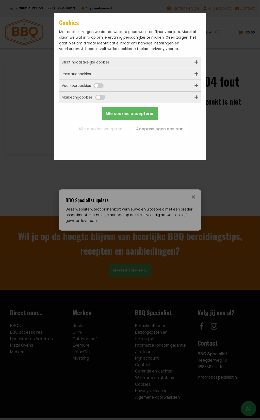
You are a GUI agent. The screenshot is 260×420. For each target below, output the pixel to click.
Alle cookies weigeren (100, 129)
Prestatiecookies (76, 73)
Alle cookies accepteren (130, 113)
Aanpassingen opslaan (160, 129)
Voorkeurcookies (83, 85)
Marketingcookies (83, 97)
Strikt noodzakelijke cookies (86, 62)
